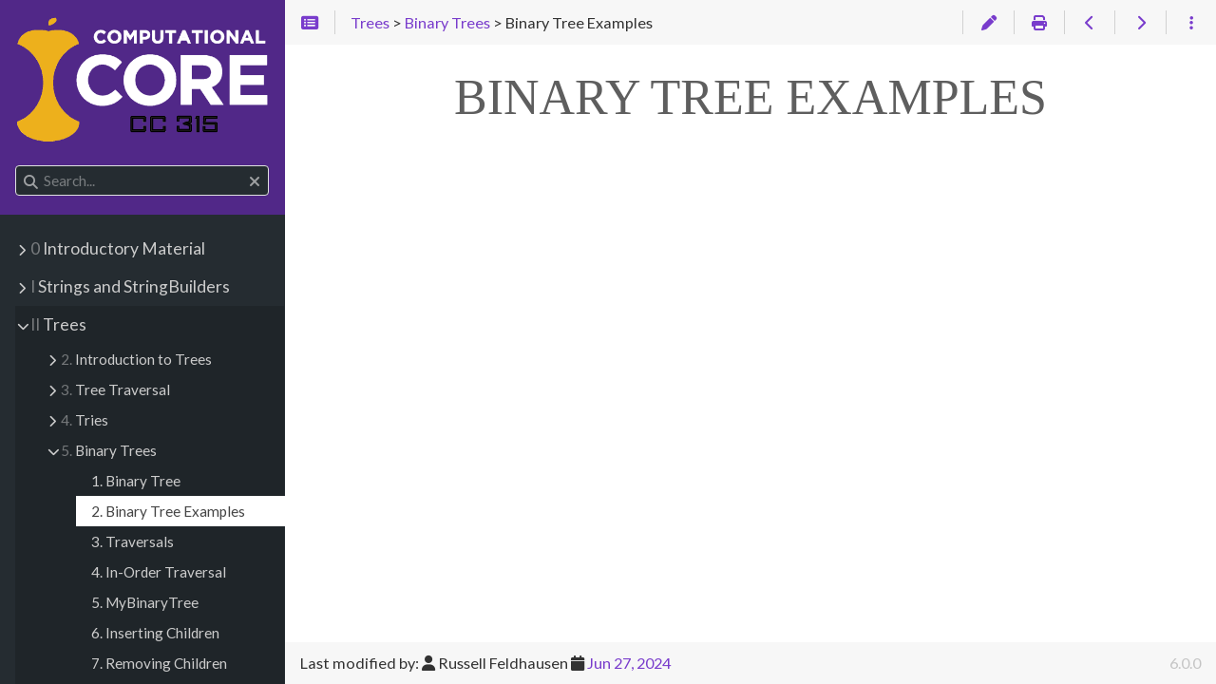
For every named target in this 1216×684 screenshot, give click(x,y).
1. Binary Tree (135, 480)
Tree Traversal (115, 389)
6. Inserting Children (155, 632)
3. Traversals (132, 541)
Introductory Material (117, 248)
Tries (84, 419)
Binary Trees (109, 450)
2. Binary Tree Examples (168, 511)
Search (16, 165)
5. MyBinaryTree (145, 602)
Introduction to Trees (136, 359)
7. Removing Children (159, 663)
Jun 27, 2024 (629, 663)
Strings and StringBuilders (130, 286)
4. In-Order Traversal (158, 571)
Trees (58, 324)
